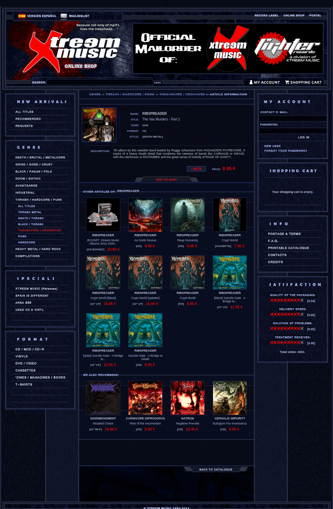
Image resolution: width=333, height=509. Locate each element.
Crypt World (230, 240)
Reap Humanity (187, 240)
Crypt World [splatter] (145, 298)
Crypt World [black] (103, 298)
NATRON (187, 418)
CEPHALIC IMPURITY (229, 418)
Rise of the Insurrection (145, 423)
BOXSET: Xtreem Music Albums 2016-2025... (103, 242)
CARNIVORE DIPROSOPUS (145, 418)
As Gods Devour (145, 240)
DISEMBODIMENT (103, 418)
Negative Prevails (187, 423)
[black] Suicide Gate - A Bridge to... (230, 299)
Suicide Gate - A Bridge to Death (145, 357)
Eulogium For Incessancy (230, 423)
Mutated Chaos (103, 423)
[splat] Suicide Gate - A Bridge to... (103, 357)
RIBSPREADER (103, 235)
